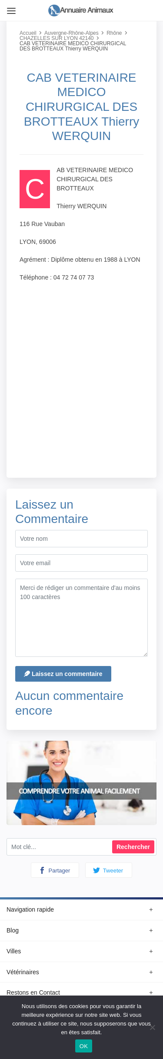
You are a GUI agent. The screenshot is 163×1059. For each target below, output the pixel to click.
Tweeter (108, 870)
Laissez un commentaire (63, 673)
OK (84, 1046)
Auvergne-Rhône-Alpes (71, 33)
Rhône (114, 33)
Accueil (28, 33)
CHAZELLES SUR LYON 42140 (57, 38)
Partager (54, 870)
